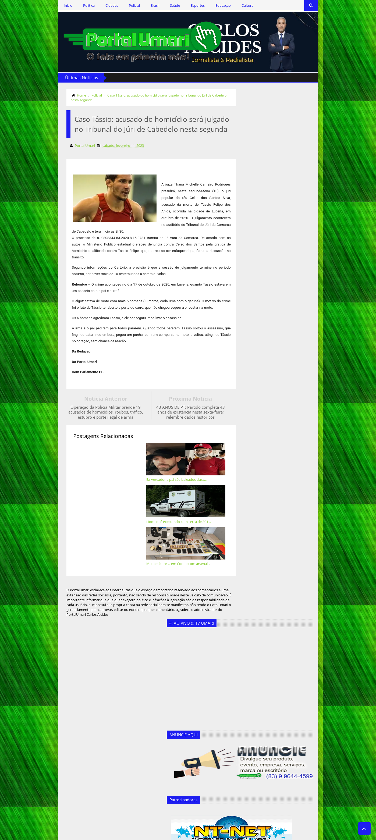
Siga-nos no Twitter (64, 730)
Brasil (123, 5)
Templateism (108, 834)
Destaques (126, 749)
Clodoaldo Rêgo (130, 732)
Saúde (143, 5)
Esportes (166, 5)
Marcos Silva (128, 793)
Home (49, 93)
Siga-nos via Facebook (66, 714)
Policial (102, 5)
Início (36, 5)
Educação (191, 5)
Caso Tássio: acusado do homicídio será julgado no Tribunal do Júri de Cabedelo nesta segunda (121, 95)
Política (57, 5)
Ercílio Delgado (129, 767)
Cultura (216, 5)
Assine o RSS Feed (63, 746)
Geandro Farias (130, 784)
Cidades (80, 5)
